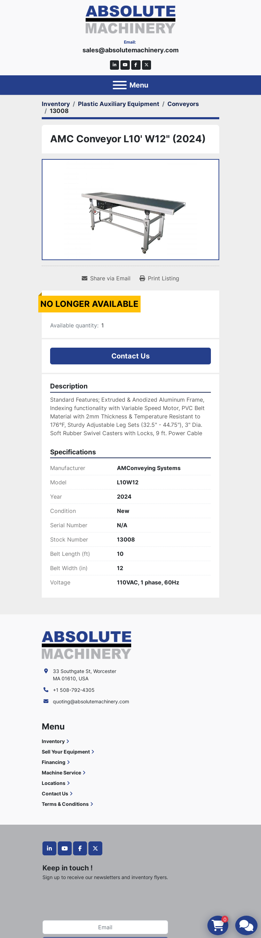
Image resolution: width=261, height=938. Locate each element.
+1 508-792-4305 (74, 690)
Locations (53, 783)
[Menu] (120, 85)
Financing (53, 762)
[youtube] (125, 65)
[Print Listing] (159, 278)
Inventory (53, 741)
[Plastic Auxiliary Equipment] (118, 103)
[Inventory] (56, 103)
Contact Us (130, 356)
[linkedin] (114, 65)
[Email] (105, 927)
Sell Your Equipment (66, 752)
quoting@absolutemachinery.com (91, 701)
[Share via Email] (106, 278)
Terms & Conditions (65, 804)
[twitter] (146, 65)
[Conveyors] (183, 103)
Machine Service (61, 773)
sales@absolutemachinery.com (130, 50)
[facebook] (136, 65)
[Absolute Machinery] (86, 645)
